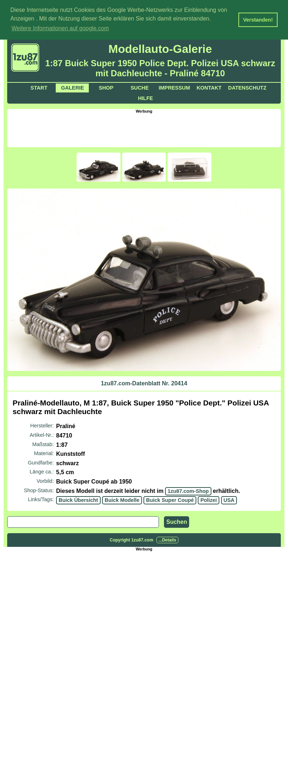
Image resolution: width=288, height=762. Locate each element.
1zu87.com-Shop (188, 491)
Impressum (174, 87)
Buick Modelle (122, 500)
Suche (139, 87)
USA (229, 500)
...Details (167, 539)
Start (39, 87)
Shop (106, 87)
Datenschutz (247, 87)
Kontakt (209, 87)
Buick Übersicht (78, 500)
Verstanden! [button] (258, 20)
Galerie (72, 87)
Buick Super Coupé (170, 500)
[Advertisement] (144, 129)
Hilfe (145, 98)
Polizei (208, 500)
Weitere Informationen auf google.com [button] (60, 28)
